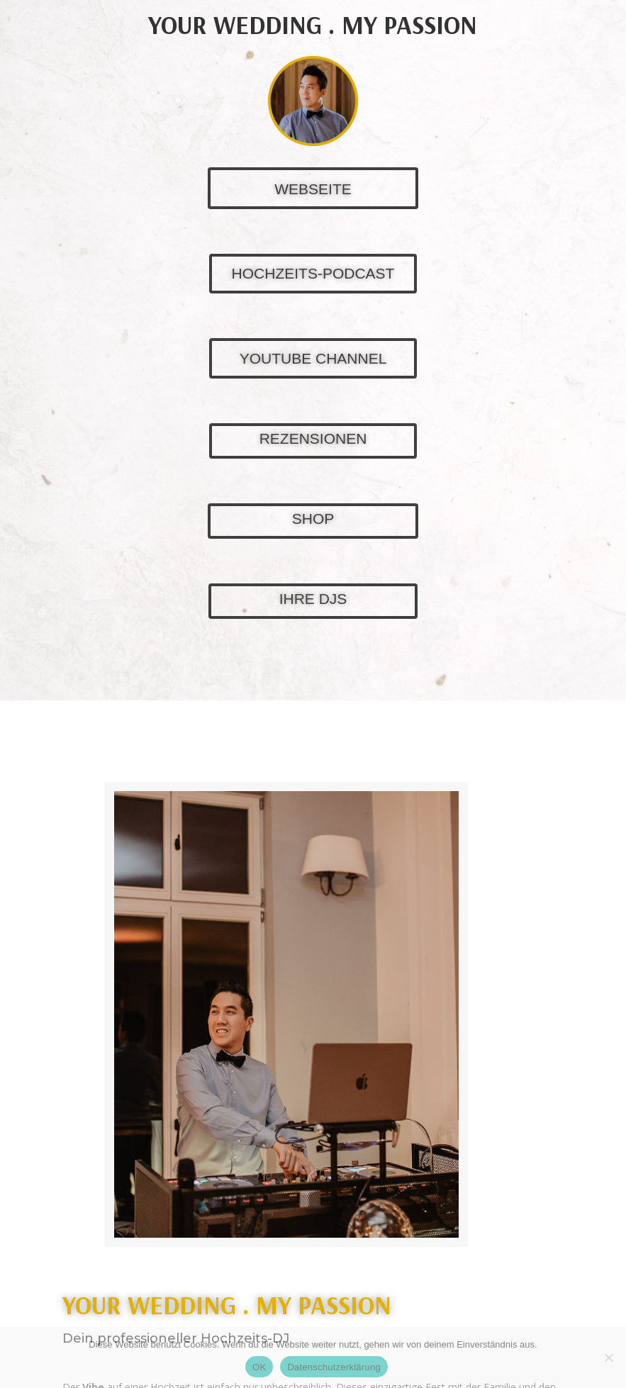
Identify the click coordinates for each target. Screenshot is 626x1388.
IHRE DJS (313, 599)
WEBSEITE (313, 189)
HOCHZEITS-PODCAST (313, 273)
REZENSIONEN (313, 438)
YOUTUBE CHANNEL (313, 358)
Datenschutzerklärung (333, 1367)
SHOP (313, 518)
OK (259, 1367)
